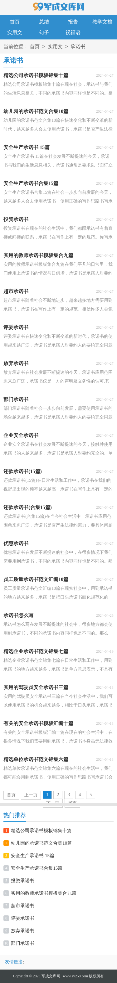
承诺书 (78, 46)
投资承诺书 (22, 880)
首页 (15, 21)
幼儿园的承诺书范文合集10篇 (41, 843)
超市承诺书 (22, 905)
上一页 (30, 795)
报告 (73, 21)
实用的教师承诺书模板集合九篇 (43, 893)
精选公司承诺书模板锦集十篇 (41, 830)
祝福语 (73, 32)
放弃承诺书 (22, 930)
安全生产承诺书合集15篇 (36, 868)
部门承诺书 (22, 943)
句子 (44, 32)
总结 (44, 21)
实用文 (14, 32)
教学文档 (102, 21)
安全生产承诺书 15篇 (32, 855)
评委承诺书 (22, 918)
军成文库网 (50, 976)
